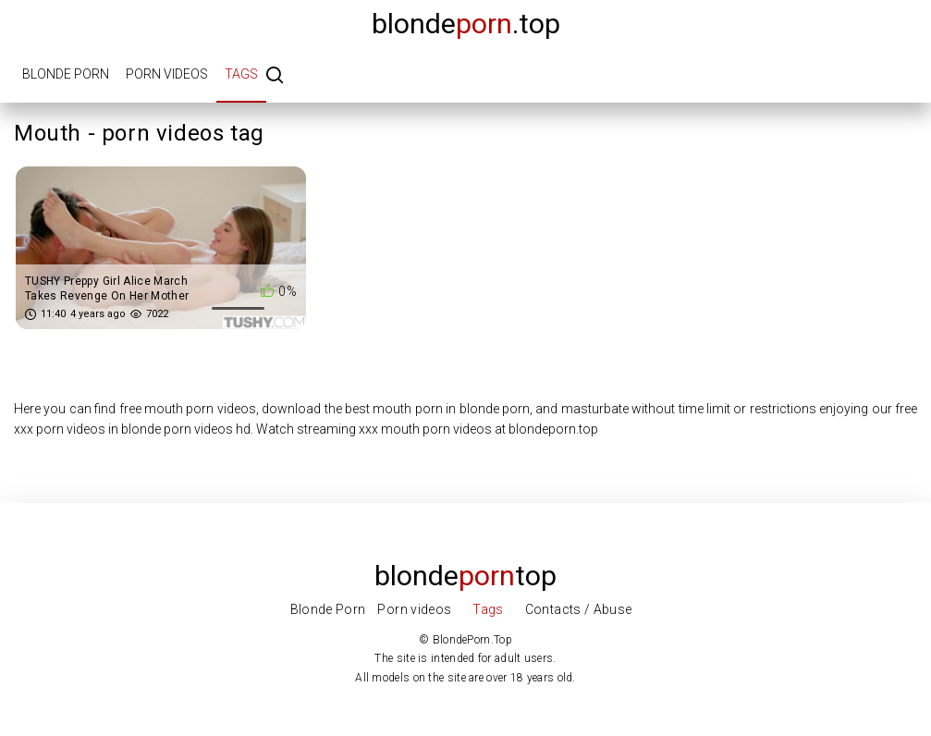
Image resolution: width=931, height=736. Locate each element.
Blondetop (465, 575)
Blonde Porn (328, 609)
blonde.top (466, 23)
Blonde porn (65, 74)
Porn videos (167, 74)
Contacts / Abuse (578, 609)
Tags (241, 74)
